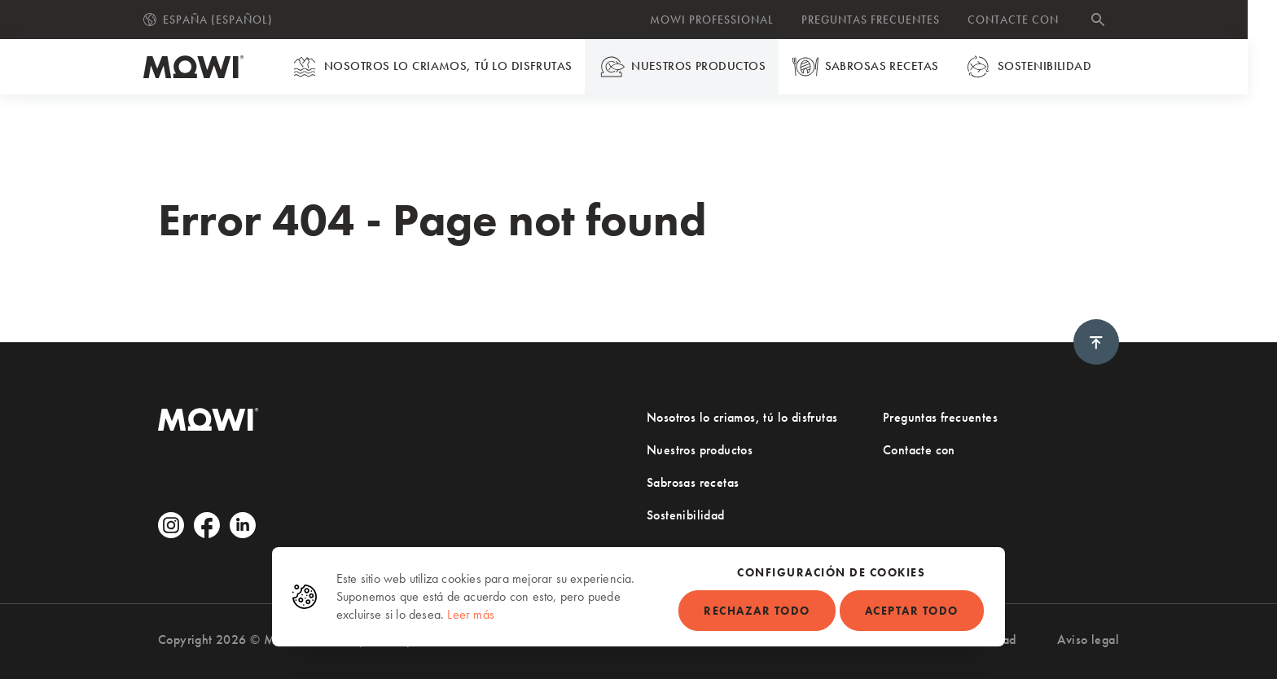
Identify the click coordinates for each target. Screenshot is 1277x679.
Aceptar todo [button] (912, 610)
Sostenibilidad (1043, 67)
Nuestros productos (699, 67)
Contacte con (1027, 19)
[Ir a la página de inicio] (208, 66)
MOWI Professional (726, 19)
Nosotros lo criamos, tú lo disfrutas (449, 67)
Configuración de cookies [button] (831, 572)
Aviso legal (1088, 639)
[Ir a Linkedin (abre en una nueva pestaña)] (243, 525)
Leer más (470, 614)
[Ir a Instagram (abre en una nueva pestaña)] (171, 525)
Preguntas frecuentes (885, 19)
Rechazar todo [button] (757, 610)
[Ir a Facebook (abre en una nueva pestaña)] (207, 525)
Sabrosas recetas (881, 67)
